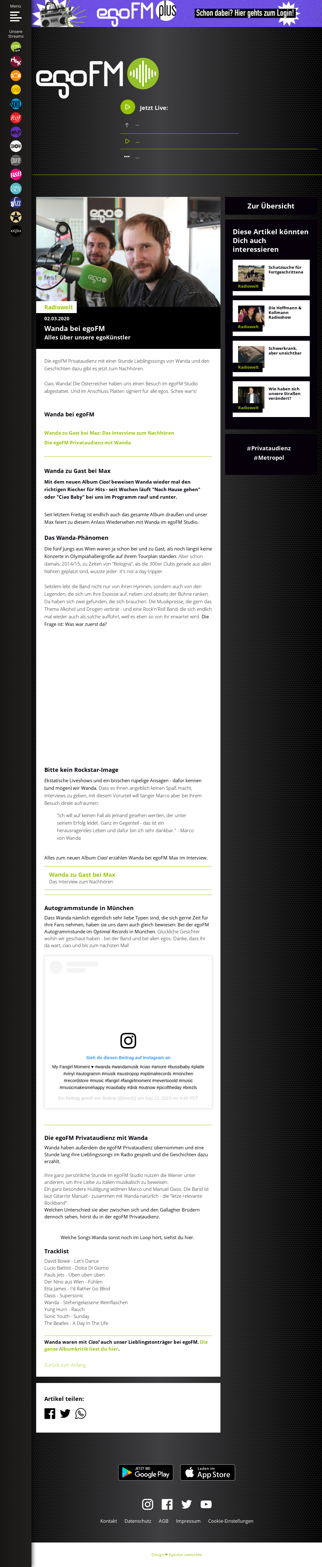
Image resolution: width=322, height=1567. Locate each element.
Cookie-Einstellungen (230, 1521)
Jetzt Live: (144, 107)
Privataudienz (271, 448)
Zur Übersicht (271, 205)
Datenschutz (138, 1521)
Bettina (109, 1098)
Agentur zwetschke (185, 1554)
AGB (164, 1521)
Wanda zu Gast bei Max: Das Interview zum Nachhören (109, 433)
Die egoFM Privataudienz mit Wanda (87, 442)
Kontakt (108, 1521)
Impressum (188, 1521)
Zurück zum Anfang (65, 1365)
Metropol (271, 457)
